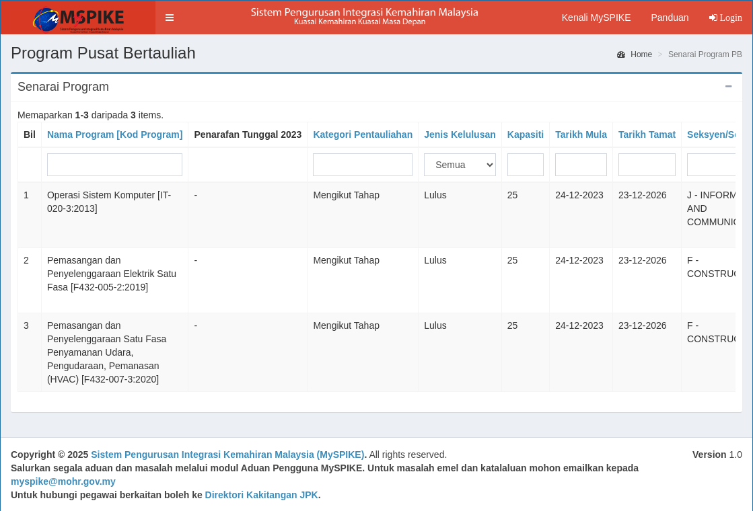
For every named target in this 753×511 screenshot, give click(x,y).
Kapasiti (525, 134)
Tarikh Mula (581, 134)
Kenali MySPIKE (596, 17)
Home (634, 54)
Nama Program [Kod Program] (114, 134)
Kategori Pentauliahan (363, 134)
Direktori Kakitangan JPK (261, 494)
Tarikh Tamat (647, 134)
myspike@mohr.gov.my (63, 481)
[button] (169, 17)
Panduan (669, 17)
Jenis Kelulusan (460, 134)
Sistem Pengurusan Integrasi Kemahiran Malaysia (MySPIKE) (227, 454)
